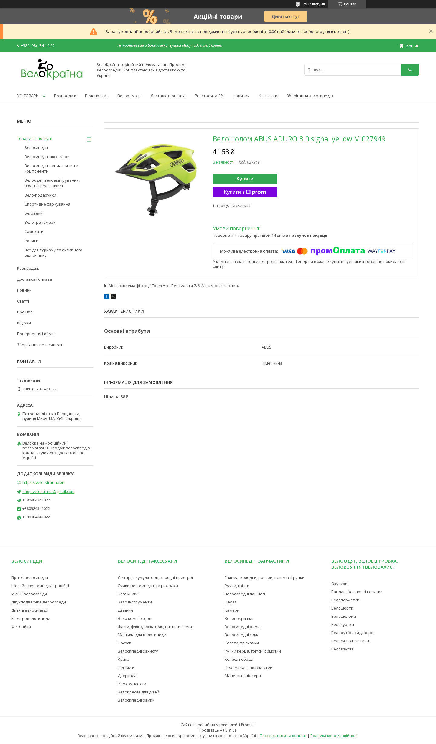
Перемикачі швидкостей (248, 667)
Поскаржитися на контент (283, 735)
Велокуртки (342, 624)
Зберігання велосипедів (309, 95)
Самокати (34, 231)
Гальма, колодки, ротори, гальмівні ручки (265, 577)
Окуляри (339, 583)
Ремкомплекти (132, 683)
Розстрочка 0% (209, 95)
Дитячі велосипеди (29, 610)
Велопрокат (96, 95)
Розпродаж (65, 95)
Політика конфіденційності (334, 735)
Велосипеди (36, 147)
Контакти (268, 95)
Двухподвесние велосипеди (38, 602)
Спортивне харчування (47, 204)
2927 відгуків (314, 4)
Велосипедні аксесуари (47, 156)
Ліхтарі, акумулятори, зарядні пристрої (155, 577)
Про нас (24, 312)
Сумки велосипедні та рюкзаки (148, 585)
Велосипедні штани (350, 640)
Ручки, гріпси (237, 585)
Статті (23, 301)
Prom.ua (248, 724)
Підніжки (126, 667)
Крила (124, 659)
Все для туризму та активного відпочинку (53, 252)
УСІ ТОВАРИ (28, 95)
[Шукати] (410, 70)
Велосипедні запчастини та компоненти (51, 168)
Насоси (124, 643)
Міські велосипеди (29, 594)
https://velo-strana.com (43, 482)
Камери (232, 610)
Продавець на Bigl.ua (218, 730)
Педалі (231, 602)
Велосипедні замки (136, 700)
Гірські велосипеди (29, 577)
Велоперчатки (345, 600)
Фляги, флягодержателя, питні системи (155, 626)
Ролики (31, 240)
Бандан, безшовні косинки (357, 591)
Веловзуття (342, 649)
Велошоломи (343, 616)
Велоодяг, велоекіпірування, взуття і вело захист (52, 182)
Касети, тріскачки (242, 643)
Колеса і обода (239, 659)
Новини (24, 290)
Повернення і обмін (36, 333)
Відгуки (24, 323)
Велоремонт (129, 95)
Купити (244, 178)
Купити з (245, 192)
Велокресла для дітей (138, 692)
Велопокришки (239, 618)
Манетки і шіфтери (243, 675)
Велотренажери (40, 222)
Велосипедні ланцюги (245, 594)
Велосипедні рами (242, 626)
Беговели (34, 213)
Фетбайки (21, 626)
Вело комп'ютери (134, 618)
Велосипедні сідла (242, 634)
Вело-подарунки (40, 195)
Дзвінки (125, 610)
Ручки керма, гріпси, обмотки (253, 651)
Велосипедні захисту (138, 651)
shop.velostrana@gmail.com (48, 491)
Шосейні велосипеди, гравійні (40, 585)
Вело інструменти (135, 602)
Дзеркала (127, 675)
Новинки (241, 95)
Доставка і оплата (168, 95)
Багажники (128, 594)
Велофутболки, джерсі (352, 632)
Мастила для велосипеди (142, 634)
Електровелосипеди (30, 618)
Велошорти (342, 608)
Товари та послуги (34, 138)
